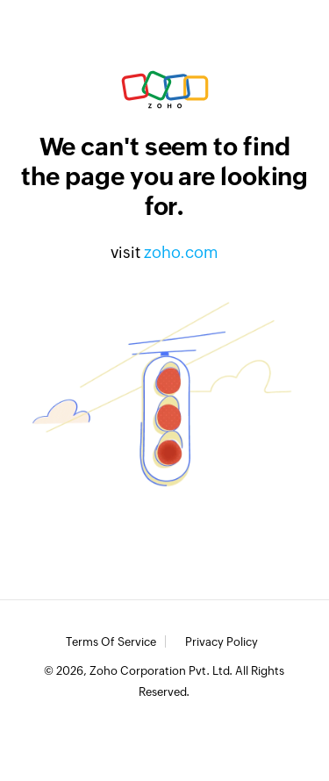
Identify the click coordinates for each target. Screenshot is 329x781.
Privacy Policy (221, 642)
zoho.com (181, 252)
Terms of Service (111, 642)
